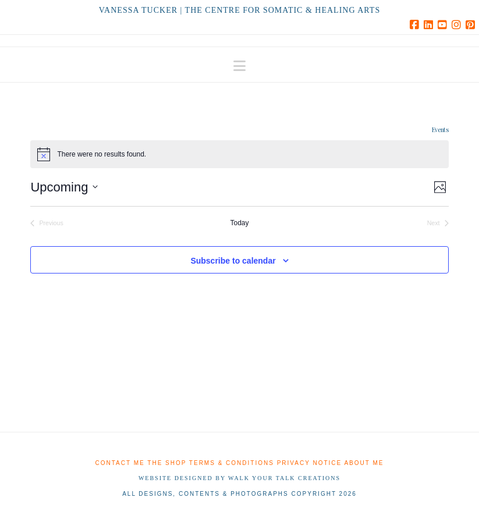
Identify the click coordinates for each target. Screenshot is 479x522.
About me (364, 463)
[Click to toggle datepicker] (64, 187)
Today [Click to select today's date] (239, 223)
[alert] (239, 154)
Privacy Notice (309, 463)
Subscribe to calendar (232, 260)
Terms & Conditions (231, 463)
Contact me (120, 463)
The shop (166, 463)
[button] (239, 66)
